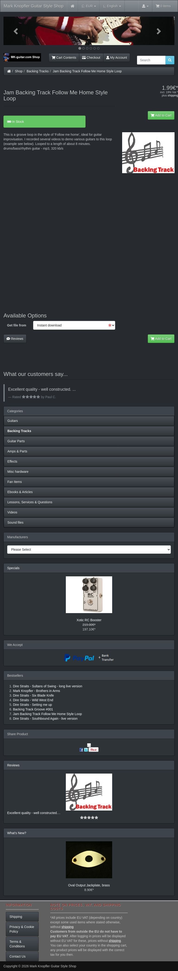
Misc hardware (18, 471)
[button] (16, 31)
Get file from (16, 325)
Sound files (15, 522)
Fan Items (14, 482)
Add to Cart (161, 115)
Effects (12, 461)
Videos (12, 512)
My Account (116, 57)
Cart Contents (64, 57)
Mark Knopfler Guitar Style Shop (34, 6)
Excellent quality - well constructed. (32, 813)
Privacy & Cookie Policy (22, 929)
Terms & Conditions (17, 944)
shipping (173, 95)
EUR (89, 6)
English (112, 6)
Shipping (16, 917)
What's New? (16, 833)
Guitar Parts (16, 441)
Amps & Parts (17, 451)
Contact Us (17, 956)
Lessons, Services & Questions (29, 502)
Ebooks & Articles (20, 492)
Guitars (12, 421)
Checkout (91, 57)
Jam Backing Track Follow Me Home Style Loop (87, 71)
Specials (13, 568)
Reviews (14, 339)
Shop (19, 71)
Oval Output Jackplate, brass (89, 885)
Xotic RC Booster (88, 620)
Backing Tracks (38, 71)
